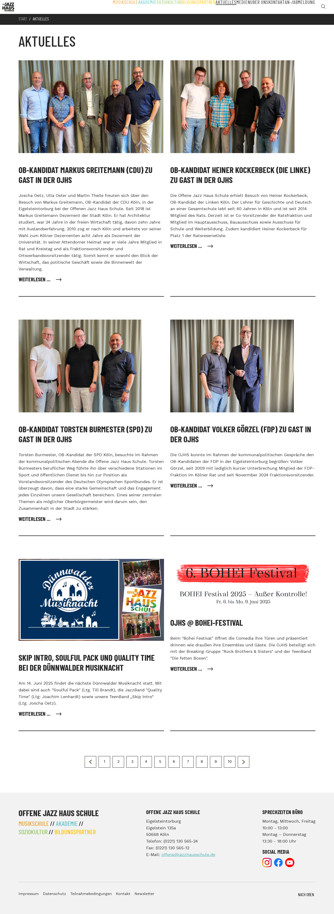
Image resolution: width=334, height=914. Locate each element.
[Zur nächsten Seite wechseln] (243, 762)
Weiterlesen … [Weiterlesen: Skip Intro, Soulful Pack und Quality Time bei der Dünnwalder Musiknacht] (35, 714)
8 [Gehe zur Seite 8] (202, 761)
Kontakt (275, 7)
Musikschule (108, 7)
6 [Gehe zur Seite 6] (174, 761)
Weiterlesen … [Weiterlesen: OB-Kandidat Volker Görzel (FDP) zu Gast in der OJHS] (186, 486)
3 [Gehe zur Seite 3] (132, 761)
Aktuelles (214, 7)
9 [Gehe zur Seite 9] (216, 761)
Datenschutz (54, 894)
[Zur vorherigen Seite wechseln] (90, 762)
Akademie (131, 7)
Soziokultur (155, 7)
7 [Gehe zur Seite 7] (188, 761)
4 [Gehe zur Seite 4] (146, 761)
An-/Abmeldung (299, 7)
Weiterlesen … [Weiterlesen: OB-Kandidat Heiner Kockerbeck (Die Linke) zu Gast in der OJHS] (186, 246)
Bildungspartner (185, 7)
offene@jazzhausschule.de (188, 854)
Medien (235, 7)
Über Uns (254, 7)
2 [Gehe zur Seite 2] (118, 761)
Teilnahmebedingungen (91, 894)
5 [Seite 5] (160, 761)
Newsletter (144, 894)
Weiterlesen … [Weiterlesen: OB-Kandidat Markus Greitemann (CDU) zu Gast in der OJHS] (35, 279)
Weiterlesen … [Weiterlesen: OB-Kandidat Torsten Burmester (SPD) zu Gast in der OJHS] (35, 519)
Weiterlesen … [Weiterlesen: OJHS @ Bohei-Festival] (186, 669)
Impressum (29, 894)
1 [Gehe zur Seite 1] (104, 761)
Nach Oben (306, 895)
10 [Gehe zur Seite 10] (230, 761)
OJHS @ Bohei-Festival (206, 623)
